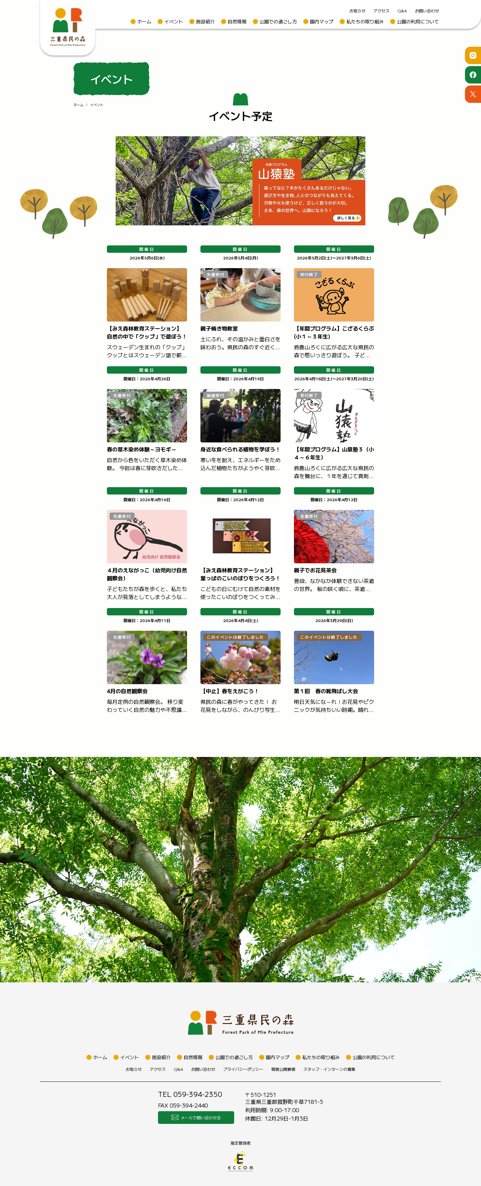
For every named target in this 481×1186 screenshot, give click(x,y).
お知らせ (357, 10)
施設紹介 (205, 21)
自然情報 (237, 21)
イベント (173, 21)
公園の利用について (418, 21)
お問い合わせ (427, 10)
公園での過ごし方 (278, 21)
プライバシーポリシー (243, 1069)
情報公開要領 (283, 1069)
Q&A (402, 10)
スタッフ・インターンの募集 (329, 1069)
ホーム (144, 21)
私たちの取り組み (365, 21)
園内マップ (321, 21)
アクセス (381, 10)
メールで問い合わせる (196, 1118)
